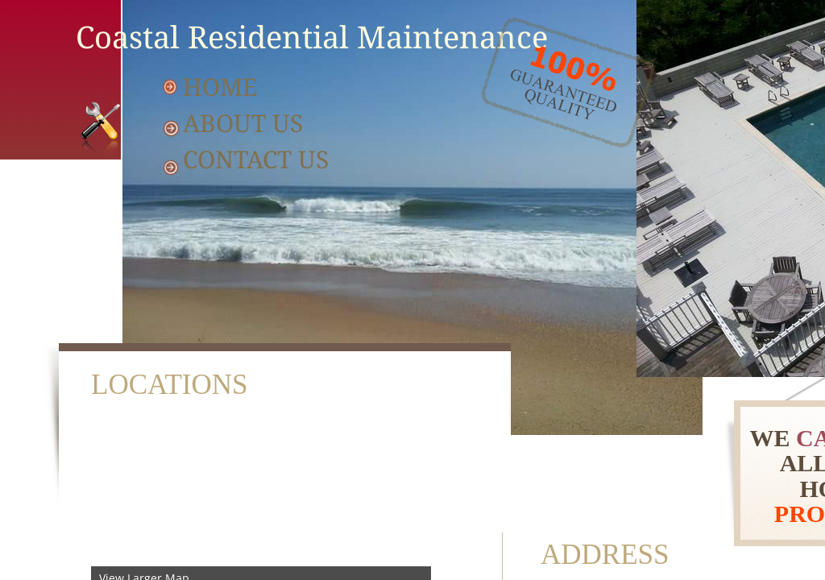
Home (220, 86)
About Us (243, 122)
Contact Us (256, 159)
